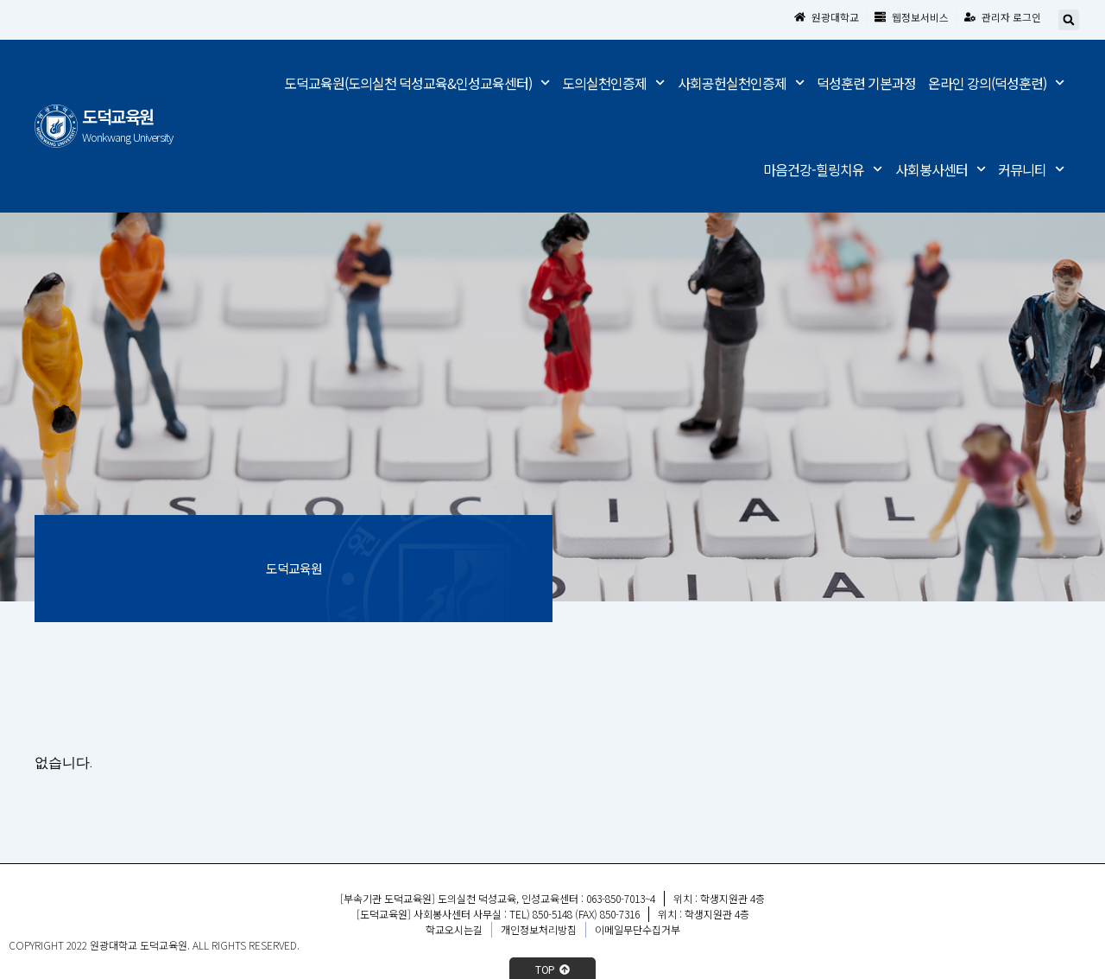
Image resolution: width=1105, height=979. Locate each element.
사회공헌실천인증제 (741, 83)
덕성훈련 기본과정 (866, 83)
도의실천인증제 (613, 83)
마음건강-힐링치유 (822, 169)
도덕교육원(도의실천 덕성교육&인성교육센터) (417, 83)
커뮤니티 (1031, 169)
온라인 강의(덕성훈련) (996, 83)
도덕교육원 (118, 117)
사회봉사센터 (940, 169)
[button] (1068, 20)
